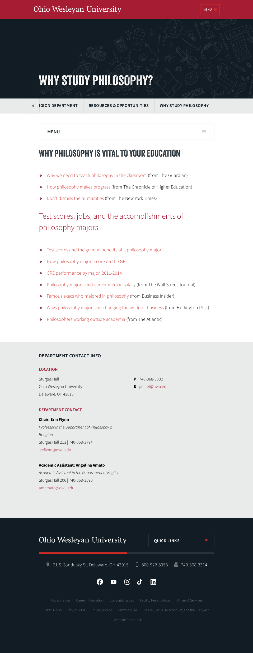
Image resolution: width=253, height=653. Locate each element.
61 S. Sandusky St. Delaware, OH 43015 (91, 565)
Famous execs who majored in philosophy (88, 296)
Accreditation (60, 600)
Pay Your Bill (77, 610)
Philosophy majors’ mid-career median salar (90, 284)
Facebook (100, 582)
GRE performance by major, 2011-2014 (84, 273)
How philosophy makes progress (78, 187)
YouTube (113, 582)
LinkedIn (153, 582)
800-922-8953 (155, 565)
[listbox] (181, 540)
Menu (207, 9)
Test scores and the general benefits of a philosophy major (104, 250)
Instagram (127, 582)
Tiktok (140, 582)
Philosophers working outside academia (86, 319)
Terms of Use (127, 610)
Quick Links (167, 541)
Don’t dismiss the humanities (75, 198)
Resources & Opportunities (119, 106)
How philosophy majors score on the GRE (87, 261)
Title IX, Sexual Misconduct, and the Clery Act (176, 610)
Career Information (90, 600)
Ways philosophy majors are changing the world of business (105, 307)
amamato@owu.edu (56, 488)
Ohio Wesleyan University (78, 10)
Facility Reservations (155, 600)
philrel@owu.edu (153, 386)
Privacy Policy (102, 610)
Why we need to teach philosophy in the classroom (97, 175)
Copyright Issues (122, 600)
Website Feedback (128, 620)
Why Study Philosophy (184, 106)
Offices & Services (189, 600)
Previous (33, 105)
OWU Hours (53, 610)
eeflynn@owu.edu (55, 450)
